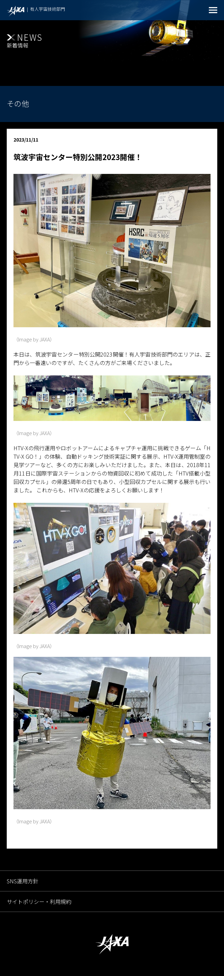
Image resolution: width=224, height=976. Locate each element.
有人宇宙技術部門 (47, 9)
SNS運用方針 (22, 881)
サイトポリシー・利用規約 (39, 901)
